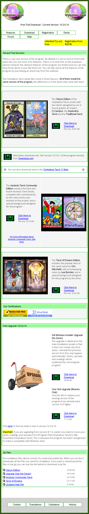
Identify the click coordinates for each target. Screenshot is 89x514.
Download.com (26, 158)
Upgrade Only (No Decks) (18, 473)
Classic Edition (13, 470)
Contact (17, 504)
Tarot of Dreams (14, 480)
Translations (35, 504)
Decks (67, 32)
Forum (11, 36)
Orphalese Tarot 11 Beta (55, 169)
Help (29, 36)
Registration (48, 32)
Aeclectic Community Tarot (19, 477)
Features (10, 32)
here (10, 426)
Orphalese (54, 504)
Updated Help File (15, 484)
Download (29, 32)
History (72, 504)
